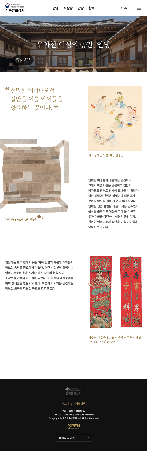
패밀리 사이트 (67, 438)
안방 (80, 8)
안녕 (56, 8)
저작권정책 (79, 403)
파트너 (65, 403)
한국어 (124, 8)
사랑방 (68, 8)
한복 (91, 8)
